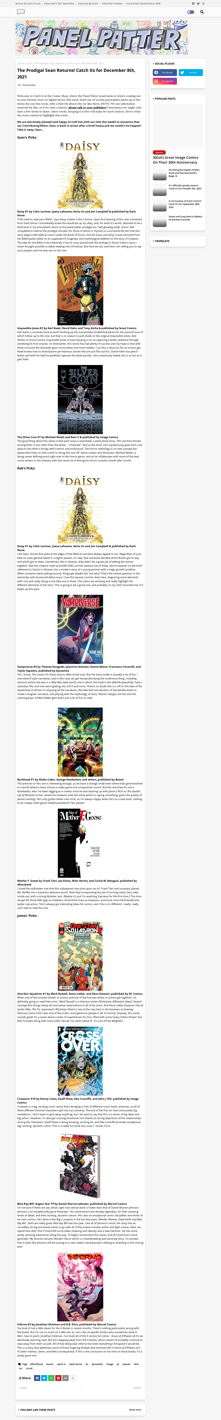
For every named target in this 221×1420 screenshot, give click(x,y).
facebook (167, 72)
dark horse (75, 1364)
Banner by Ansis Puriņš (28, 3)
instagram (167, 81)
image (109, 1364)
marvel (126, 1364)
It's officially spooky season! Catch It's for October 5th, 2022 (185, 187)
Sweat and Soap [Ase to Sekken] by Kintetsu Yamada (185, 218)
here (106, 1126)
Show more (135, 1409)
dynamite (97, 1364)
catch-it (61, 1364)
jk (118, 1364)
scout (29, 63)
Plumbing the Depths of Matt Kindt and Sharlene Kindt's (184, 173)
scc (21, 1368)
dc (86, 1364)
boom (49, 1364)
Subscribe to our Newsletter (59, 3)
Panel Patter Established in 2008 (143, 3)
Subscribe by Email (88, 3)
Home (20, 63)
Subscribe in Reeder (112, 3)
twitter (193, 72)
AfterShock (36, 1364)
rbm (136, 1364)
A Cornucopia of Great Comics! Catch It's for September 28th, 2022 (185, 204)
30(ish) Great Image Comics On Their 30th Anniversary (175, 160)
